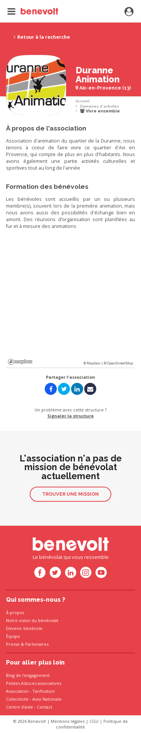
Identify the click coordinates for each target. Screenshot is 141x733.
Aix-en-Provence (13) (103, 88)
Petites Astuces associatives (33, 683)
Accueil (82, 101)
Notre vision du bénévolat (32, 620)
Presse (13, 644)
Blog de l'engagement (28, 675)
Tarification (43, 691)
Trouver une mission (70, 494)
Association (17, 691)
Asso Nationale (47, 699)
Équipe (13, 636)
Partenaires (37, 644)
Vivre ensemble (100, 111)
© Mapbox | (93, 363)
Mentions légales (68, 721)
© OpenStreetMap (118, 363)
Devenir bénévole (24, 628)
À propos (15, 612)
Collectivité (17, 699)
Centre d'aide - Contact (29, 707)
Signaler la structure (70, 416)
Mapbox (20, 362)
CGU (94, 721)
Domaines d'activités (99, 106)
